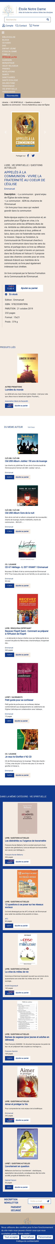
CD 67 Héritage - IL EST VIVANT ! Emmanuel (26, 567)
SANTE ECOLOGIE (10, 80)
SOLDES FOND (8, 83)
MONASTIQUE (8, 63)
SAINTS (5, 74)
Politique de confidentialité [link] (27, 1241)
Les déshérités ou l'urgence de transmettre (25, 841)
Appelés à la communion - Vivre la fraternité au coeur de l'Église (25, 105)
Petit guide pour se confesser (19, 700)
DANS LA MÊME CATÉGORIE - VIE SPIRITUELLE (23, 796)
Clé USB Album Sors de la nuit (19, 513)
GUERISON (7, 60)
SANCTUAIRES (8, 77)
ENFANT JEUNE (9, 48)
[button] (5, 132)
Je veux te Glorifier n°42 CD (18, 757)
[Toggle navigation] (4, 32)
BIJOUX (5, 40)
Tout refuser (28, 1237)
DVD (4, 46)
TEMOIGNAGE (8, 86)
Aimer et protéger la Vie (16, 1104)
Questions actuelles (32, 102)
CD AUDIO (6, 43)
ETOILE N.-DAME (9, 51)
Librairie (5, 102)
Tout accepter (11, 1237)
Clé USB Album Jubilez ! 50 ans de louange (26, 461)
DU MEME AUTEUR (19, 427)
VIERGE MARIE (8, 92)
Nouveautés (12, 95)
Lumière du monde (14, 389)
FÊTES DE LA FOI (9, 57)
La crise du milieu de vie (16, 972)
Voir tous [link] (31, 427)
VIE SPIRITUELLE (9, 89)
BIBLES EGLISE (8, 37)
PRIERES (6, 69)
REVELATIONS (8, 71)
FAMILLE (6, 54)
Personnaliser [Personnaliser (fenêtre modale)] (45, 1237)
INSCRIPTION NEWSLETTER (11, 1201)
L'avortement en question (17, 1166)
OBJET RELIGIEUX (10, 66)
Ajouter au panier (29, 288)
